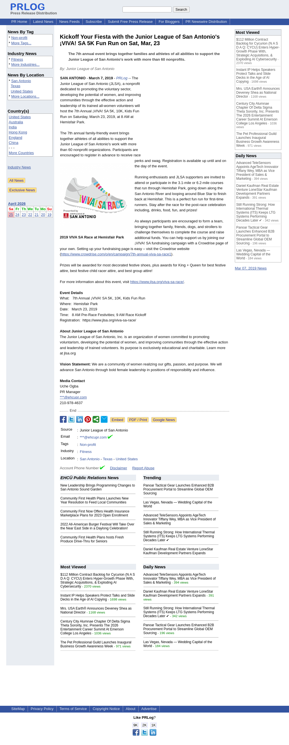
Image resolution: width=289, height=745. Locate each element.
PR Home (19, 21)
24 (17, 214)
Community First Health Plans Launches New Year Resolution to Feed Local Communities (94, 500)
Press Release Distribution (33, 11)
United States (22, 91)
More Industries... (25, 64)
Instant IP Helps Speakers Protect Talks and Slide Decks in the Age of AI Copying (97, 597)
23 (24, 214)
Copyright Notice (106, 709)
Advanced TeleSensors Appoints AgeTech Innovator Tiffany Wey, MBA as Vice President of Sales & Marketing (179, 519)
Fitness (17, 59)
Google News (164, 420)
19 (49, 214)
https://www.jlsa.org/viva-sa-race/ (157, 282)
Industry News (19, 167)
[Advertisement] (186, 117)
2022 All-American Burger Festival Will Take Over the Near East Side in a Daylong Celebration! (97, 526)
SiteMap (18, 709)
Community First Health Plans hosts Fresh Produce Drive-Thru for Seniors (92, 539)
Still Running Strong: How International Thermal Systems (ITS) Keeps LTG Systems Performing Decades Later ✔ (179, 536)
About (130, 709)
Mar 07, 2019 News (251, 268)
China (13, 143)
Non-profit (19, 38)
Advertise (149, 709)
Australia (16, 122)
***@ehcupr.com (73, 397)
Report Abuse (143, 468)
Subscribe (94, 21)
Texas (15, 86)
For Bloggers (169, 21)
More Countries (21, 153)
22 (30, 214)
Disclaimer (118, 468)
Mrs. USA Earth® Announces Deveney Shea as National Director (258, 92)
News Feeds (69, 21)
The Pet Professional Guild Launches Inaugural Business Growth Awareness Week (96, 644)
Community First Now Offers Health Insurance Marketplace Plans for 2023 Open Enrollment (95, 513)
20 (43, 214)
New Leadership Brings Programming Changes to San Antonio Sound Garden (97, 487)
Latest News (43, 21)
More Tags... (21, 43)
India (13, 127)
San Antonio (21, 81)
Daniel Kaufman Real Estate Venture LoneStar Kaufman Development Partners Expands (178, 551)
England (15, 137)
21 (37, 214)
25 (11, 214)
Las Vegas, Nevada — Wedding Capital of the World (253, 254)
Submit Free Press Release (130, 21)
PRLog (122, 78)
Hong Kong (18, 132)
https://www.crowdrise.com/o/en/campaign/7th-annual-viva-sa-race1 (116, 254)
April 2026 (17, 203)
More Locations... (25, 96)
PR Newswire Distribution (206, 21)
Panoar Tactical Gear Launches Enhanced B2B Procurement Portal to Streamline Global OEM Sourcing (178, 489)
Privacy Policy (42, 709)
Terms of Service (73, 709)
